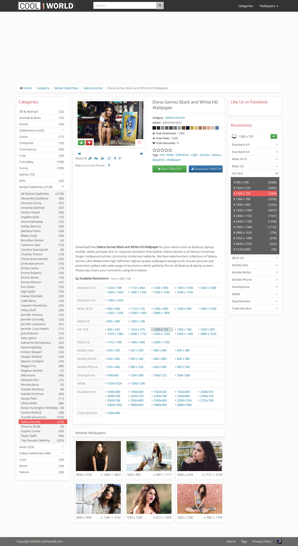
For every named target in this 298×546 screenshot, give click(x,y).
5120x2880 (255, 249)
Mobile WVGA (241, 272)
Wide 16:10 (239, 159)
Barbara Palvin (42, 231)
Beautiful (158, 160)
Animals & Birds (41, 117)
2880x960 (160, 405)
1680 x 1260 (138, 292)
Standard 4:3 (240, 144)
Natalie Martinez (42, 389)
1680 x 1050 (208, 309)
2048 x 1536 (185, 292)
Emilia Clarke (42, 268)
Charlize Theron (42, 254)
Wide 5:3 (238, 166)
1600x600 (136, 392)
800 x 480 (113, 321)
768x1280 (183, 375)
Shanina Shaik (42, 426)
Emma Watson (42, 282)
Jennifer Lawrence (42, 324)
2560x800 (136, 400)
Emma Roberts (42, 272)
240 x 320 (113, 350)
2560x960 (160, 400)
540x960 (113, 375)
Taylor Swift (42, 435)
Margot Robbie (42, 356)
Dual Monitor (241, 301)
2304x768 (160, 396)
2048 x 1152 (138, 334)
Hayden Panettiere (42, 305)
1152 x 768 (114, 342)
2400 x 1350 (162, 334)
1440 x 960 (137, 342)
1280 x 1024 (115, 300)
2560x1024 (184, 400)
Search (231, 541)
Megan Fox (42, 366)
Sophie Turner (42, 431)
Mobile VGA (240, 265)
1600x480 (113, 392)
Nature (41, 472)
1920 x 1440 (162, 292)
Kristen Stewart (42, 352)
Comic (41, 136)
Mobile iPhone (242, 279)
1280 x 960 (161, 288)
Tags (244, 541)
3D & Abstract (41, 111)
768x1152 (160, 375)
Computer (41, 143)
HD (162, 155)
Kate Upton (42, 338)
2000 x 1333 (162, 342)
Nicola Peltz (42, 398)
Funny (41, 168)
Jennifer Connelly (42, 319)
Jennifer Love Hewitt (42, 328)
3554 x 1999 (255, 238)
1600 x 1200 (115, 292)
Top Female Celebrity (42, 440)
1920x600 (183, 392)
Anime (41, 124)
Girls (41, 180)
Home (27, 88)
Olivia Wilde (42, 403)
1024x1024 (114, 383)
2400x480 (113, 413)
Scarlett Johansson (42, 417)
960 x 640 (183, 367)
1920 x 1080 (115, 334)
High (194, 155)
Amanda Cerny (42, 203)
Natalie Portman (42, 393)
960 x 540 (113, 329)
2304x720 (136, 396)
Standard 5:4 (240, 152)
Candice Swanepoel (42, 249)
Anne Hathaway (42, 221)
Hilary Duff (42, 310)
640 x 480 (183, 350)
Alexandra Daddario (42, 198)
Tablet (236, 294)
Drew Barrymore (42, 263)
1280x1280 (137, 383)
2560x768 (113, 400)
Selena (216, 155)
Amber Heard (42, 212)
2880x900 (136, 405)
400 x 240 (136, 359)
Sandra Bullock (42, 412)
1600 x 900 (207, 329)
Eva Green (42, 286)
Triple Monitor (242, 308)
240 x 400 (113, 359)
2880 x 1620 (208, 334)
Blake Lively (42, 235)
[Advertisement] (149, 51)
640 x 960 (160, 367)
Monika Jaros (42, 384)
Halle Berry (42, 300)
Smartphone (240, 287)
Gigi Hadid (42, 291)
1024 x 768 (114, 288)
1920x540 (160, 392)
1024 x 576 (137, 329)
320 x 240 (136, 350)
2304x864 (183, 396)
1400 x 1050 (185, 288)
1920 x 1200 (115, 313)
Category (43, 88)
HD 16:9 (237, 173)
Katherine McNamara (42, 342)
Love (41, 459)
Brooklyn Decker (42, 240)
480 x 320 (136, 367)
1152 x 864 (137, 288)
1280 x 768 (137, 321)
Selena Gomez (93, 88)
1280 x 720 (161, 329)
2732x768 (206, 400)
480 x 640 (160, 350)
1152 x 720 (137, 309)
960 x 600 (113, 309)
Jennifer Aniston (42, 314)
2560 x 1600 (138, 313)
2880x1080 (184, 405)
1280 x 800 (161, 309)
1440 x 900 (184, 309)
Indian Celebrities (35, 453)
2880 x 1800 (162, 313)
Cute (41, 155)
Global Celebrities (66, 88)
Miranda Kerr (42, 379)
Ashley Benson (42, 226)
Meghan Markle (42, 370)
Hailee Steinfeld (42, 296)
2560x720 (206, 396)
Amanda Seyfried (42, 207)
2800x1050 (114, 405)
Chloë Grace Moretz (42, 258)
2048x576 (206, 392)
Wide (169, 155)
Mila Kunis (42, 375)
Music (41, 465)
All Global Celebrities (42, 193)
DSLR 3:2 (238, 258)
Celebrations (31, 130)
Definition (182, 155)
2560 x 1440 (185, 334)
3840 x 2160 (255, 243)
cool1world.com (52, 541)
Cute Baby (41, 161)
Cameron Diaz (42, 245)
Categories (245, 6)
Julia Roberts (42, 333)
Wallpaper (174, 160)
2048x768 (113, 396)
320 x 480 (113, 367)
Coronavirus (41, 149)
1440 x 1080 (208, 288)
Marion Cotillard (42, 361)
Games (27, 174)
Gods (26, 447)
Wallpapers (269, 6)
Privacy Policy (262, 541)
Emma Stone (42, 277)
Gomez (205, 155)
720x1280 (136, 375)
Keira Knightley (42, 347)
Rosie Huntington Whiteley (42, 407)
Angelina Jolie (42, 217)
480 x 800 (160, 359)
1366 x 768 (184, 329)
